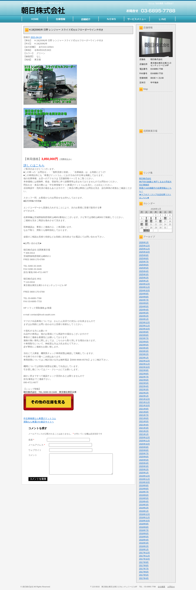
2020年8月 (144, 450)
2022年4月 (144, 386)
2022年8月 (144, 373)
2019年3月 (144, 505)
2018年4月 (144, 540)
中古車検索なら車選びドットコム (40, 418)
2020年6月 (144, 457)
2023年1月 (144, 357)
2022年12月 (144, 361)
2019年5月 (144, 498)
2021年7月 (144, 415)
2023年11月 (144, 325)
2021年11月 (144, 402)
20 (146, 224)
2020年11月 (144, 441)
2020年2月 (144, 469)
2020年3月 (144, 466)
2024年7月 (144, 300)
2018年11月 (144, 517)
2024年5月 (144, 306)
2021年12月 (144, 399)
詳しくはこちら (34, 165)
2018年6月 (144, 533)
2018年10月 (144, 521)
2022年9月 (144, 370)
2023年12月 (144, 322)
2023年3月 (144, 351)
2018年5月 (144, 537)
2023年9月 (144, 332)
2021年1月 (144, 434)
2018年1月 (144, 549)
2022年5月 (144, 383)
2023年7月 (144, 338)
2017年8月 (144, 565)
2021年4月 (144, 425)
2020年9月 (144, 447)
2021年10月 (144, 405)
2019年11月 (144, 479)
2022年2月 (144, 393)
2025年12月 (144, 245)
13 (146, 221)
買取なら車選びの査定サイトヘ (39, 421)
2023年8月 (144, 335)
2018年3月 (144, 543)
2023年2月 (144, 354)
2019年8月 (144, 489)
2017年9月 (144, 562)
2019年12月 (144, 476)
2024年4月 (144, 309)
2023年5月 (144, 345)
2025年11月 (144, 249)
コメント (32, 455)
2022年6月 (144, 380)
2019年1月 (144, 511)
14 (151, 221)
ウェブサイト (34, 450)
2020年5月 (144, 460)
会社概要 (159, 3)
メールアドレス (36, 445)
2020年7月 (144, 453)
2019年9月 (144, 485)
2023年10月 (144, 329)
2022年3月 (144, 389)
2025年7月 (144, 261)
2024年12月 (144, 284)
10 (165, 218)
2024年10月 (144, 290)
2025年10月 (144, 252)
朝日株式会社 (145, 178)
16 (160, 221)
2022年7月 (144, 377)
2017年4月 (144, 578)
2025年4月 (144, 271)
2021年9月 (144, 409)
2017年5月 (144, 575)
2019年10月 (144, 482)
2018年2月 (144, 546)
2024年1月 (144, 319)
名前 (31, 439)
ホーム (151, 3)
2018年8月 (144, 527)
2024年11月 (144, 287)
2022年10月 (144, 367)
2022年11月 (144, 364)
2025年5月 (144, 268)
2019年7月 (144, 492)
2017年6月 (144, 572)
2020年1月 (144, 473)
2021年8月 (144, 412)
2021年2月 (144, 431)
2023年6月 (144, 341)
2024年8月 (144, 297)
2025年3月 (144, 274)
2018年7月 (144, 530)
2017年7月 (144, 569)
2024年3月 (144, 313)
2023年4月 (144, 348)
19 (141, 224)
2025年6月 (144, 265)
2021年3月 (144, 428)
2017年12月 (144, 553)
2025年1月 (144, 281)
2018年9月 (144, 524)
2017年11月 (144, 556)
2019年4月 (144, 501)
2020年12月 (144, 437)
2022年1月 (144, 396)
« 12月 (146, 230)
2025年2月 (144, 277)
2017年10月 (144, 559)
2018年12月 (144, 514)
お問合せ (168, 3)
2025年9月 (144, 255)
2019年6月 (144, 495)
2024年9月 (144, 293)
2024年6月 (144, 303)
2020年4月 (144, 463)
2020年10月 (144, 444)
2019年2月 (144, 508)
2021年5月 (144, 421)
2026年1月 (144, 242)
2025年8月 (144, 258)
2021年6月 (144, 418)
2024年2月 (144, 316)
